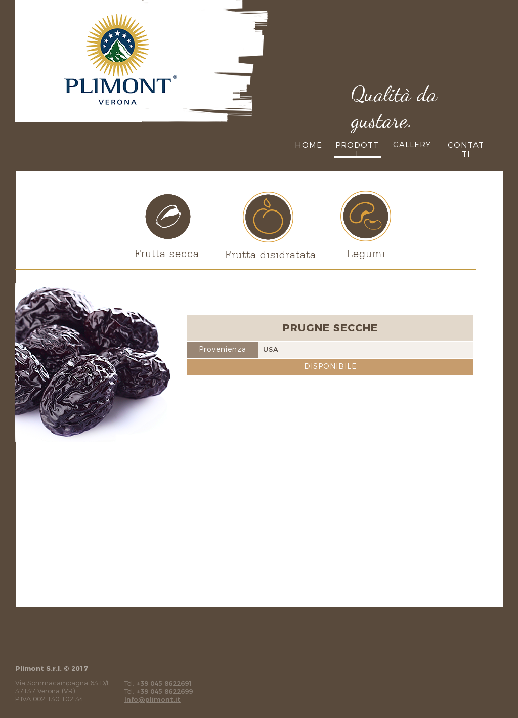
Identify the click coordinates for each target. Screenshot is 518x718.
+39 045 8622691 (164, 683)
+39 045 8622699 (164, 691)
